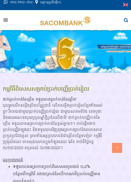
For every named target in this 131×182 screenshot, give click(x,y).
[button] (126, 20)
